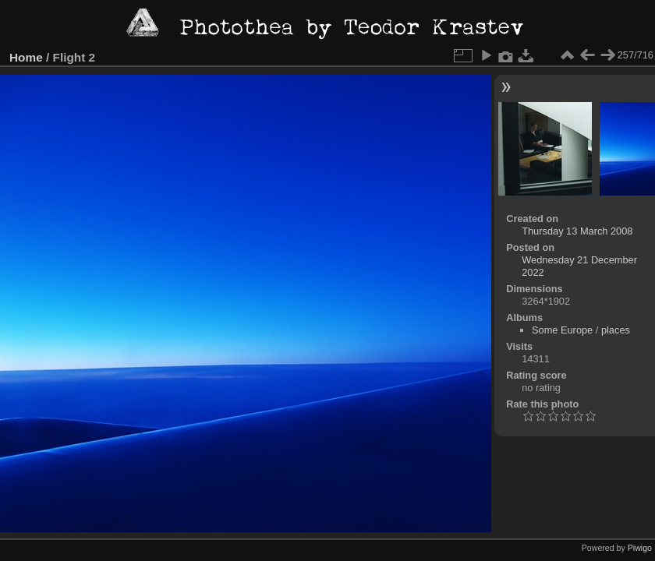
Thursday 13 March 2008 (577, 231)
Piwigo (640, 547)
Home (26, 57)
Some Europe (562, 330)
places (615, 330)
